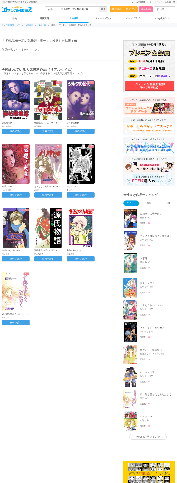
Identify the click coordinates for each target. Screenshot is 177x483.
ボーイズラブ (132, 18)
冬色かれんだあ (74, 250)
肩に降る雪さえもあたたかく (15, 314)
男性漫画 (44, 18)
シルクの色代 (73, 123)
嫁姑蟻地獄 (7, 123)
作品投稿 (146, 9)
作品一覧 (42, 25)
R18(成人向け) (162, 18)
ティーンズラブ (103, 18)
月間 (167, 203)
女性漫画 (73, 18)
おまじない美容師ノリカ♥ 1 (47, 186)
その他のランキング (148, 436)
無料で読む (16, 131)
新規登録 (117, 9)
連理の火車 (7, 186)
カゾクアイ (72, 186)
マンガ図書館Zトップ (11, 25)
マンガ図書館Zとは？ (142, 2)
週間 (149, 203)
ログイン (131, 9)
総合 (14, 18)
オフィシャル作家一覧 (165, 2)
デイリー (131, 203)
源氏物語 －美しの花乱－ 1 (46, 250)
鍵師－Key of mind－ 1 (12, 250)
